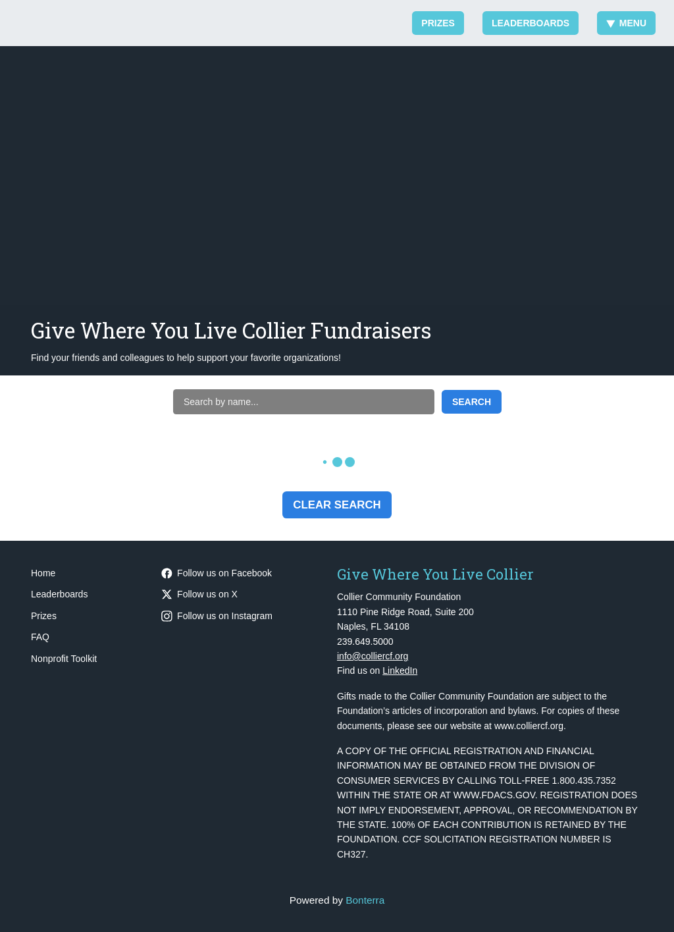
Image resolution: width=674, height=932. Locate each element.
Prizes (438, 23)
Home (43, 573)
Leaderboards (530, 23)
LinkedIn (399, 670)
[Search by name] (303, 402)
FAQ (40, 637)
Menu (626, 23)
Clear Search (336, 505)
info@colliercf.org (372, 656)
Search (471, 402)
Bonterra (365, 900)
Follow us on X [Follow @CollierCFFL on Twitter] (199, 594)
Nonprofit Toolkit (64, 658)
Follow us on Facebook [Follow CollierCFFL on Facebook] (216, 573)
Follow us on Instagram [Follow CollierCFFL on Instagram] (216, 616)
